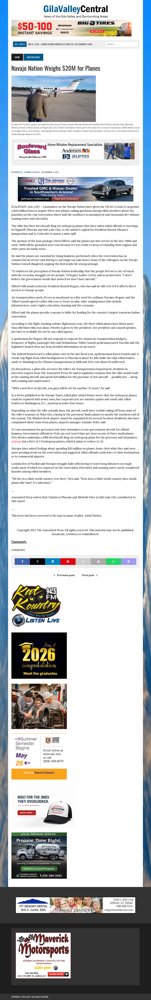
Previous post (64, 575)
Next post (89, 575)
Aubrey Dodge (32, 172)
